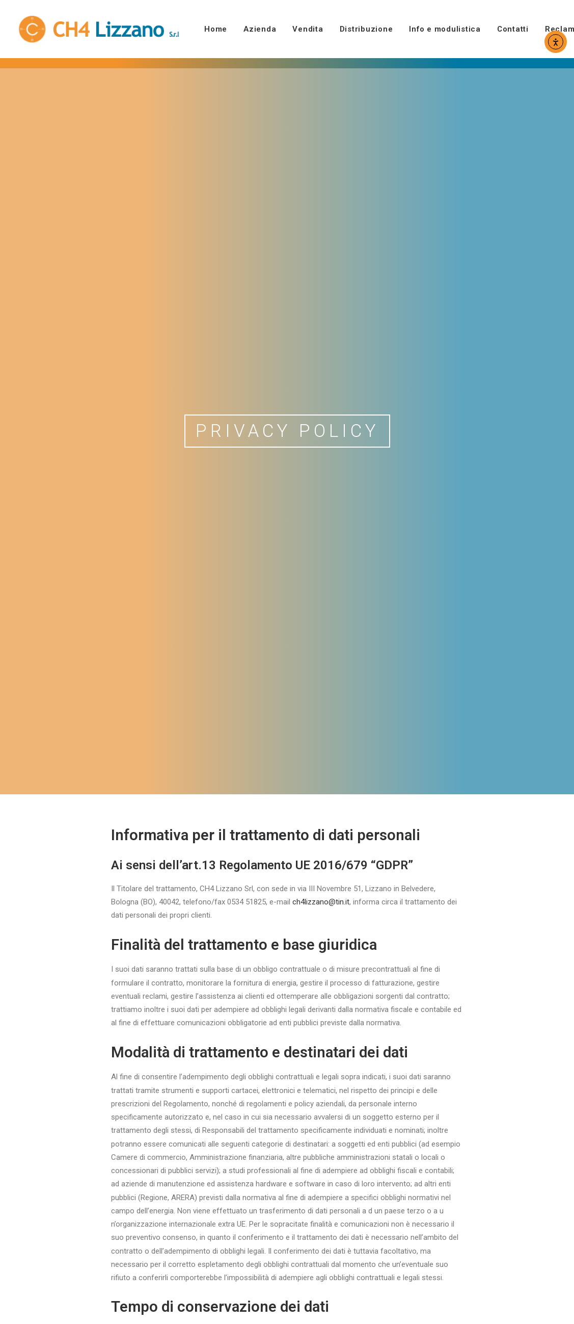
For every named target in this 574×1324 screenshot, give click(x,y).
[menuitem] (219, 29)
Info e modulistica (445, 29)
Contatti (513, 29)
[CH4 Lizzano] (99, 29)
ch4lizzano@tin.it (320, 780)
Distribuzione (366, 29)
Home (215, 29)
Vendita (307, 29)
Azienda (259, 29)
